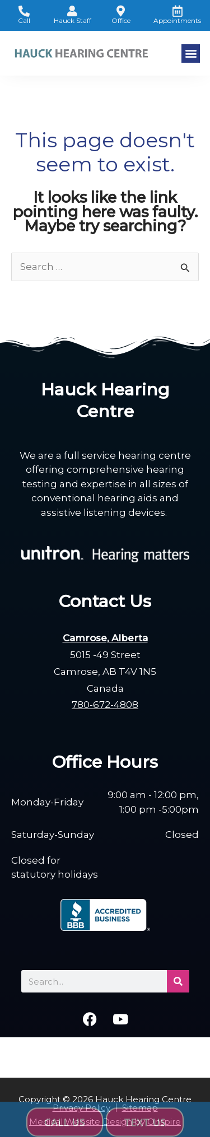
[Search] (178, 981)
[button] (190, 53)
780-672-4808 (105, 704)
